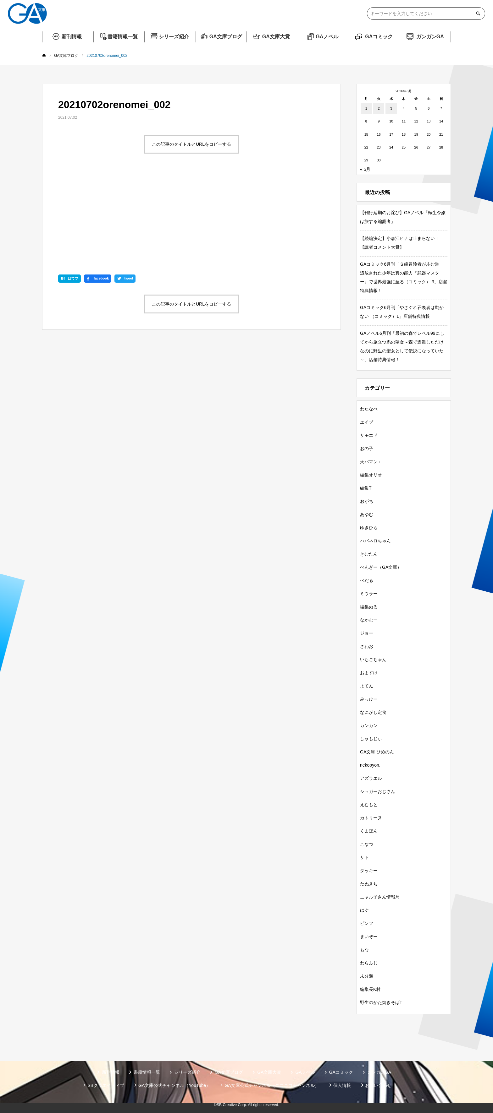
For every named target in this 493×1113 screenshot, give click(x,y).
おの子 (366, 448)
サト (364, 857)
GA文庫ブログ (225, 36)
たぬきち (369, 883)
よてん (366, 685)
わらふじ (369, 962)
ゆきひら (369, 527)
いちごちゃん (373, 659)
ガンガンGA (430, 36)
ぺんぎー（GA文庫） (381, 567)
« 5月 (365, 169)
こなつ (366, 844)
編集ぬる (369, 606)
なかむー (369, 619)
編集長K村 (370, 989)
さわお (366, 646)
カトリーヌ (371, 817)
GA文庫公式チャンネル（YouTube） (174, 1085)
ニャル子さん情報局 (380, 896)
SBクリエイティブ (105, 1085)
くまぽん (369, 830)
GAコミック (379, 36)
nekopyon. (370, 765)
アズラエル (371, 778)
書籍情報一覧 (123, 36)
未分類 (366, 976)
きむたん (369, 553)
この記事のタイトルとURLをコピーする (191, 144)
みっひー (369, 699)
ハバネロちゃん (375, 540)
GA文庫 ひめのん (377, 751)
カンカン (369, 725)
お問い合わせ (378, 1085)
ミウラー (369, 593)
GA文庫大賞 (276, 36)
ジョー (366, 633)
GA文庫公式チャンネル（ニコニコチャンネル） (271, 1085)
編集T (366, 488)
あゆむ (366, 514)
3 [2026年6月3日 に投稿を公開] (391, 108)
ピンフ (366, 923)
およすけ (369, 672)
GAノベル (327, 36)
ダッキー (369, 870)
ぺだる (366, 580)
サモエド (369, 435)
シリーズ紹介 (174, 36)
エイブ (366, 422)
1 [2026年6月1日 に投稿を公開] (366, 108)
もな (364, 949)
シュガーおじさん (377, 791)
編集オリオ (371, 474)
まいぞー (369, 936)
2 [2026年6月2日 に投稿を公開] (378, 108)
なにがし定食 (373, 712)
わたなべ (369, 408)
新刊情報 (72, 36)
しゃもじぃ (371, 738)
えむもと (369, 804)
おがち (366, 501)
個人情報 (342, 1085)
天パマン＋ (371, 461)
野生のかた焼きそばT (381, 1002)
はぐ (364, 910)
